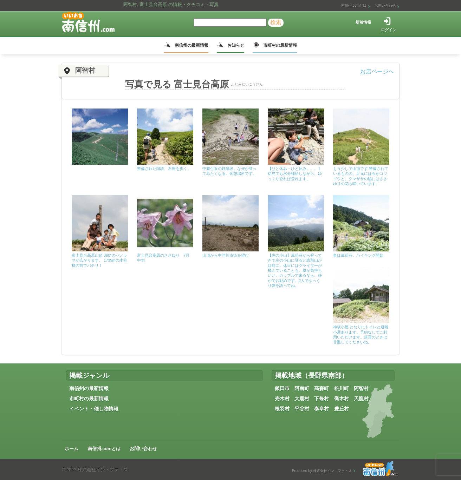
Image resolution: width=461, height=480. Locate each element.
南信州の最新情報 (191, 45)
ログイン (388, 30)
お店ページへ (377, 71)
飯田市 (282, 388)
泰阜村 (321, 409)
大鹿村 (301, 398)
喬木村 (341, 398)
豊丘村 (341, 409)
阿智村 (361, 388)
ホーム (71, 448)
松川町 (341, 388)
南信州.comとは (353, 5)
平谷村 (301, 409)
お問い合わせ (385, 5)
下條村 (321, 398)
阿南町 (301, 388)
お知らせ (235, 45)
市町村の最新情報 (280, 45)
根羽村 (282, 409)
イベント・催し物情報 (93, 409)
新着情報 (363, 22)
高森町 (321, 388)
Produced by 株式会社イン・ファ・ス (322, 471)
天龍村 (361, 398)
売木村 (282, 398)
